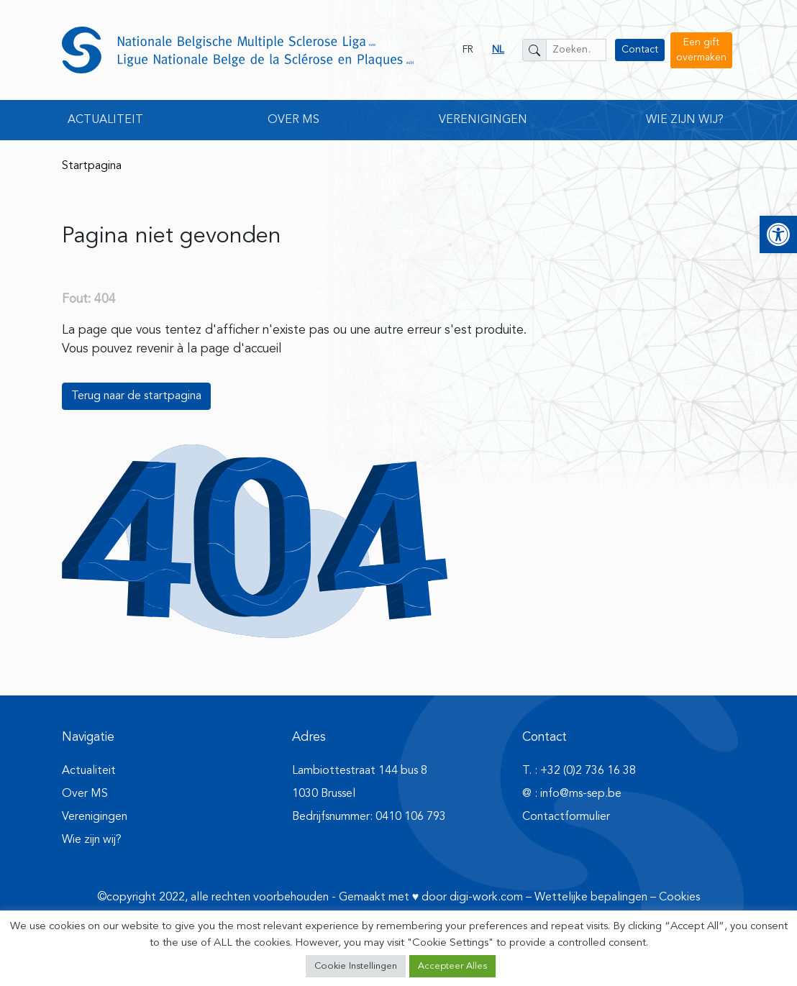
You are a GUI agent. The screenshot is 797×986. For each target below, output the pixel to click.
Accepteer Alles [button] (452, 966)
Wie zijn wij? (92, 840)
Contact (639, 50)
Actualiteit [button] (105, 120)
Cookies (679, 897)
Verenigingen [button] (483, 120)
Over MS (85, 794)
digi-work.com (486, 897)
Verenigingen (94, 817)
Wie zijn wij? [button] (685, 120)
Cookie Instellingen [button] (355, 966)
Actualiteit (89, 771)
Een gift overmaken (701, 50)
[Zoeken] (534, 50)
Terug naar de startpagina (136, 396)
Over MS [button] (293, 120)
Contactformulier (566, 817)
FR (468, 50)
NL (498, 50)
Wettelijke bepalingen (590, 897)
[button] (778, 234)
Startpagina (92, 166)
